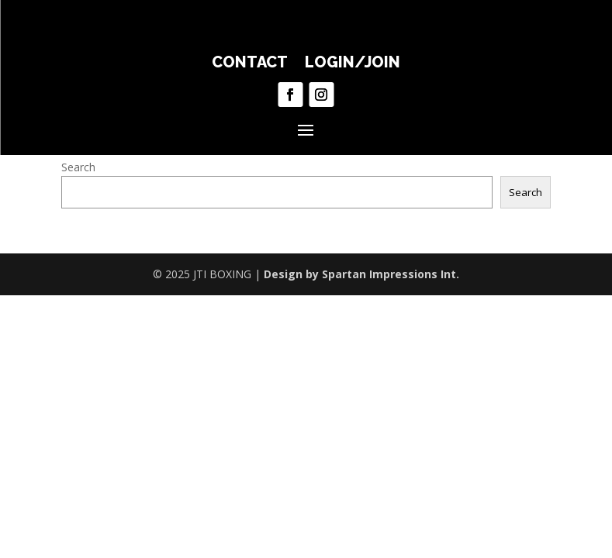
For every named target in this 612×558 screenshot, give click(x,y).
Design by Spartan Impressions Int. (361, 274)
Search (78, 167)
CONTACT (250, 64)
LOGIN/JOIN (352, 64)
